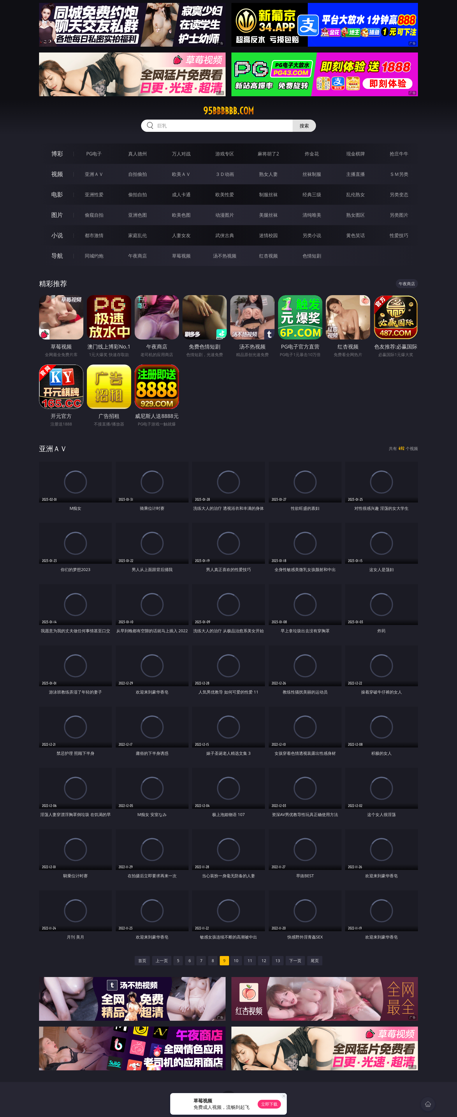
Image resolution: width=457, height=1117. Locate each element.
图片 (57, 215)
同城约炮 (94, 256)
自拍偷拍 (137, 174)
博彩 (57, 153)
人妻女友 (181, 235)
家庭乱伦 (137, 235)
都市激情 (94, 235)
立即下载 (269, 1104)
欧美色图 (181, 215)
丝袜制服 (312, 174)
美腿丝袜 (268, 215)
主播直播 (355, 174)
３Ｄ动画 (224, 174)
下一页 (295, 960)
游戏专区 (224, 153)
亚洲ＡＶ (94, 174)
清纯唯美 (312, 215)
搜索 (304, 125)
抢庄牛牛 (399, 153)
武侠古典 (224, 235)
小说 (57, 235)
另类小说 (312, 235)
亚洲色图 (137, 215)
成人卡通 (181, 194)
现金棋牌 (355, 153)
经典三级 (312, 194)
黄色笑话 (355, 235)
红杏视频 (268, 256)
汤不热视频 (224, 256)
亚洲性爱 (94, 194)
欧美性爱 (224, 194)
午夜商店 (137, 256)
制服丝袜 (268, 194)
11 (249, 960)
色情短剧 (312, 256)
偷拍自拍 (137, 194)
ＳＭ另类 (399, 174)
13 (277, 960)
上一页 (162, 960)
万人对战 (181, 153)
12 (263, 960)
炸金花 (312, 153)
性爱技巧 (399, 235)
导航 (57, 256)
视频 (57, 174)
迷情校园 (268, 235)
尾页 (315, 960)
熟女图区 (355, 215)
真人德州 (137, 153)
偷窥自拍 (94, 215)
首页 (142, 960)
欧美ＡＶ (181, 174)
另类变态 (399, 194)
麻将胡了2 (268, 153)
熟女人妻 (268, 174)
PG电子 (94, 153)
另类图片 (399, 215)
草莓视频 (181, 256)
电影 (57, 194)
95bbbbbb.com (228, 111)
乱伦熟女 (355, 194)
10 (236, 960)
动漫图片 (224, 215)
